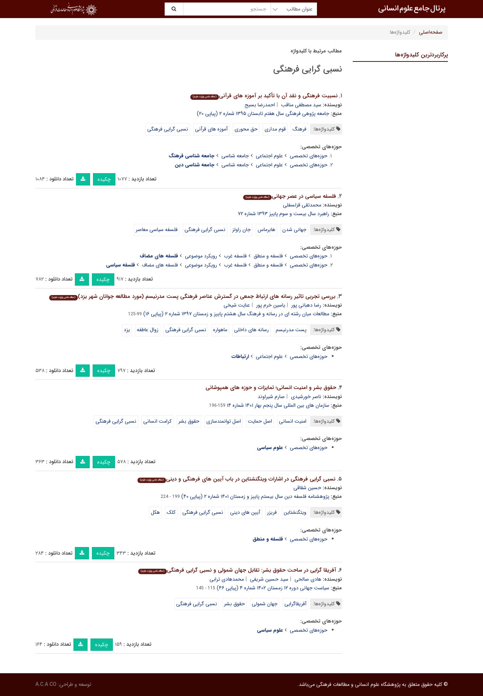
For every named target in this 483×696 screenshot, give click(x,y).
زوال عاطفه (147, 330)
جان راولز (241, 230)
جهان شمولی (264, 604)
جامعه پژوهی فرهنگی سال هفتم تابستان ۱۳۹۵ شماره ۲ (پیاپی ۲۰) (263, 114)
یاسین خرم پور (270, 305)
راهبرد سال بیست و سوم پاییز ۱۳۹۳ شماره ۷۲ (283, 214)
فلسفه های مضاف (160, 265)
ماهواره (220, 330)
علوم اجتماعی (269, 156)
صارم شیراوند (271, 397)
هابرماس (266, 230)
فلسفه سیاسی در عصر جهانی (289, 196)
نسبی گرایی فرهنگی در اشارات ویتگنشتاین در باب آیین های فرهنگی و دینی (236, 479)
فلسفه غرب (235, 256)
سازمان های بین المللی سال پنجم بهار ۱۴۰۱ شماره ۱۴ (278, 405)
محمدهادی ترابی (226, 579)
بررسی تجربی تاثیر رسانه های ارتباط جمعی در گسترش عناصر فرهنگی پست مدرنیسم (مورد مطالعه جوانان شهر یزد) (192, 296)
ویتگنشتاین (295, 512)
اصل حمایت (260, 421)
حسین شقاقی (307, 488)
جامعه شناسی (235, 156)
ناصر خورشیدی (306, 397)
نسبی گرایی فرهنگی (167, 129)
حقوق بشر (188, 421)
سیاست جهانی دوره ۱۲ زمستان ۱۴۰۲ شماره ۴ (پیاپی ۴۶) (273, 588)
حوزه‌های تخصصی (308, 156)
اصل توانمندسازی (223, 421)
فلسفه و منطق (268, 256)
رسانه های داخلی (251, 330)
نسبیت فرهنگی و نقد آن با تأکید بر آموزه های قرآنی (264, 95)
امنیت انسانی (292, 421)
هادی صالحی (308, 579)
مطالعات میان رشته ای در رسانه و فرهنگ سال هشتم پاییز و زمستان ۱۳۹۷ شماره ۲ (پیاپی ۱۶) (236, 314)
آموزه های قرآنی (211, 129)
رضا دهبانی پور (306, 305)
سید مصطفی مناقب (301, 105)
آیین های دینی (245, 512)
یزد (127, 330)
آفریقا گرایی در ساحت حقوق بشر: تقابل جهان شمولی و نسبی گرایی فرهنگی (237, 570)
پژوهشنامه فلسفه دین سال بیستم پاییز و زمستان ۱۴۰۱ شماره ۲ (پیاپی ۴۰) (255, 496)
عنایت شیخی (237, 305)
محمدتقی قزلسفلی (302, 205)
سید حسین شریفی (269, 579)
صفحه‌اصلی (430, 32)
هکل (155, 512)
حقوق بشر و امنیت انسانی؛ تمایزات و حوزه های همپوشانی (271, 387)
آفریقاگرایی (295, 604)
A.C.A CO (45, 684)
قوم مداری (275, 129)
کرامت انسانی (157, 421)
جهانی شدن (294, 230)
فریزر (272, 512)
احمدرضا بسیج (260, 105)
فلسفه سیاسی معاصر (157, 230)
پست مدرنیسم (291, 330)
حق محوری (246, 129)
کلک (171, 512)
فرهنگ (299, 129)
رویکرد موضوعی (201, 256)
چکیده (104, 179)
